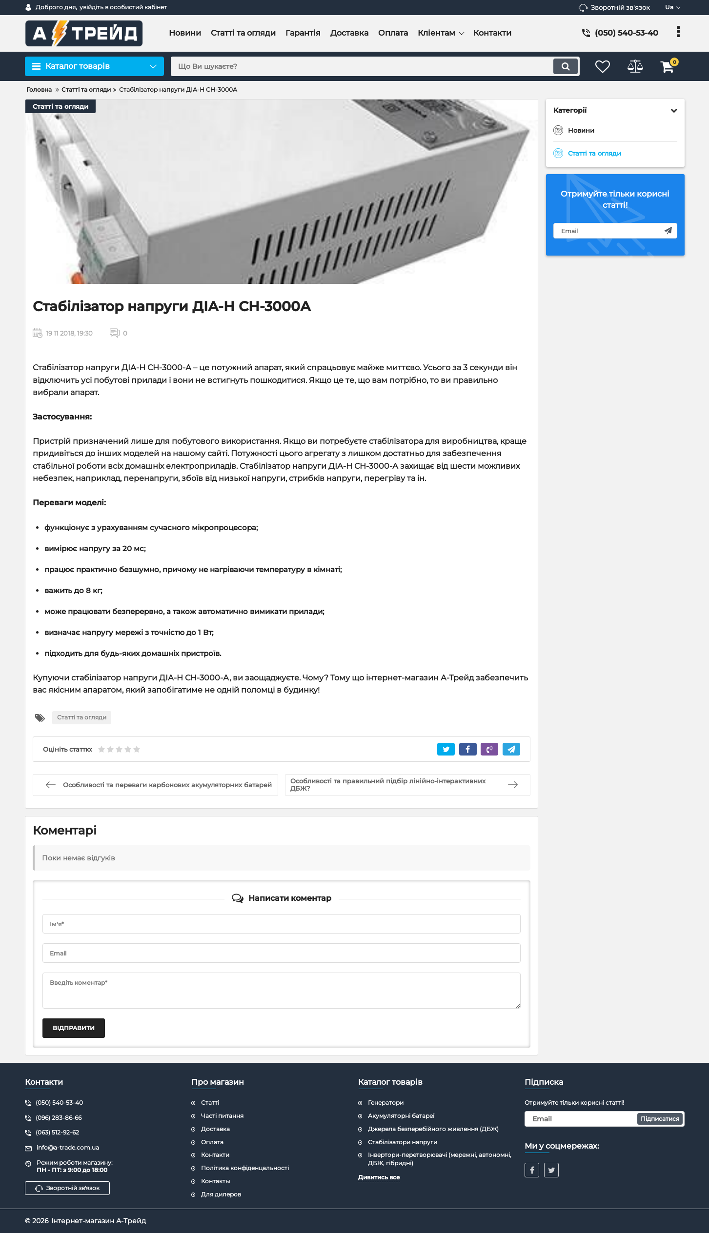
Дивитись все (379, 1177)
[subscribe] (615, 231)
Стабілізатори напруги (402, 1142)
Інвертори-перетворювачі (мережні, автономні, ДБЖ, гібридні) (439, 1159)
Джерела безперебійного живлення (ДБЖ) (433, 1129)
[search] (373, 66)
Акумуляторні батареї (401, 1115)
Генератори (386, 1102)
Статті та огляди (60, 106)
